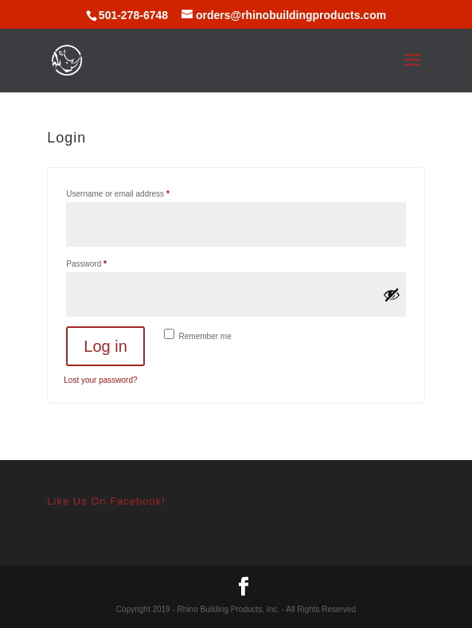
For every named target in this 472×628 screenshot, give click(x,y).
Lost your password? (100, 380)
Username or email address (133, 192)
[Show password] (391, 294)
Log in (105, 346)
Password (102, 262)
